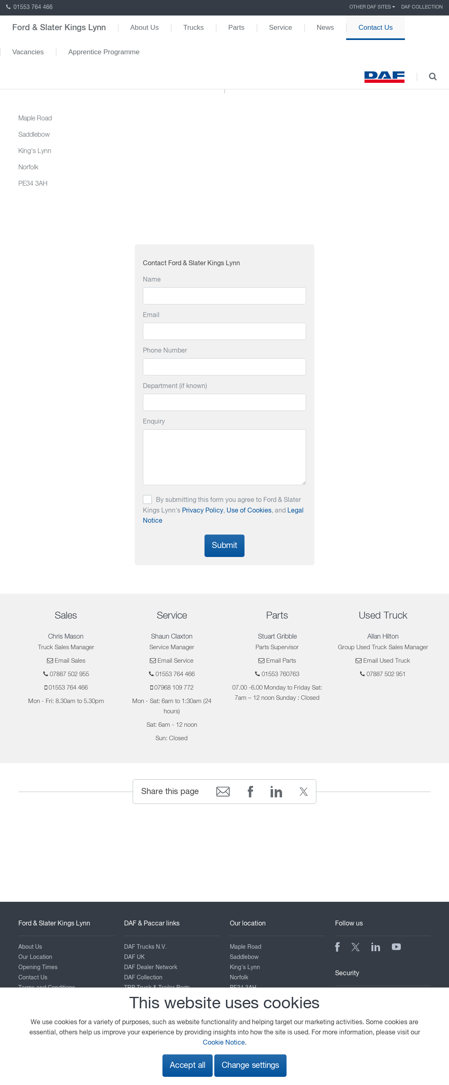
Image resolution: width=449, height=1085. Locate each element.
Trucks (193, 27)
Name (152, 280)
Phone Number (165, 351)
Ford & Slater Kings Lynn (59, 28)
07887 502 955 (69, 674)
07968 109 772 (173, 688)
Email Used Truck (386, 661)
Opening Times (38, 967)
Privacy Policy (202, 511)
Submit (224, 545)
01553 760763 (280, 674)
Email (151, 315)
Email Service (175, 661)
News (325, 27)
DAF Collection (422, 7)
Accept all (187, 1065)
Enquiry (154, 422)
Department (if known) (175, 386)
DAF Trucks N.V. (145, 947)
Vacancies (28, 52)
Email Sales (70, 661)
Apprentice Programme (104, 52)
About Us (144, 27)
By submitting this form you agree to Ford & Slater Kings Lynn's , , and (223, 510)
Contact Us (375, 27)
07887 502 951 (386, 674)
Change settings (250, 1065)
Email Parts (281, 661)
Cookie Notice (224, 1043)
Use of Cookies (249, 511)
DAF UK (134, 957)
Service (280, 27)
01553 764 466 (29, 7)
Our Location (35, 957)
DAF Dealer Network (150, 967)
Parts (236, 27)
